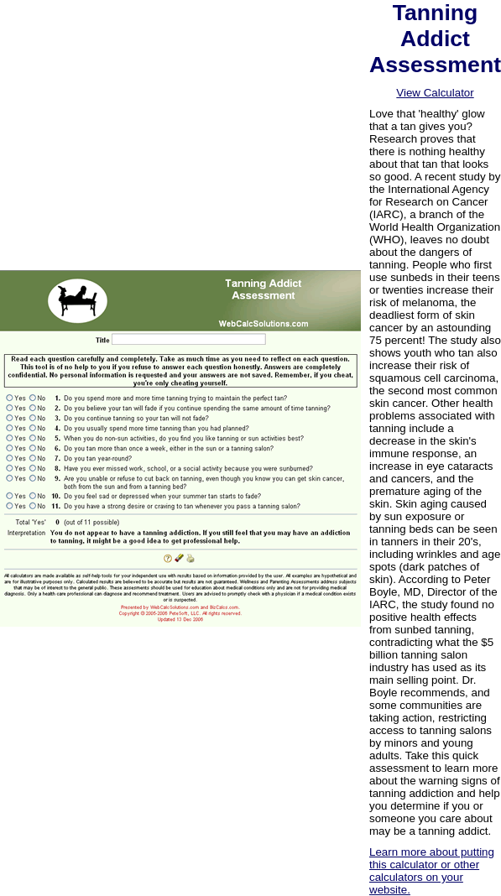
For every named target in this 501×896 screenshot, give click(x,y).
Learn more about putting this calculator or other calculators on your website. (431, 871)
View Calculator (434, 92)
